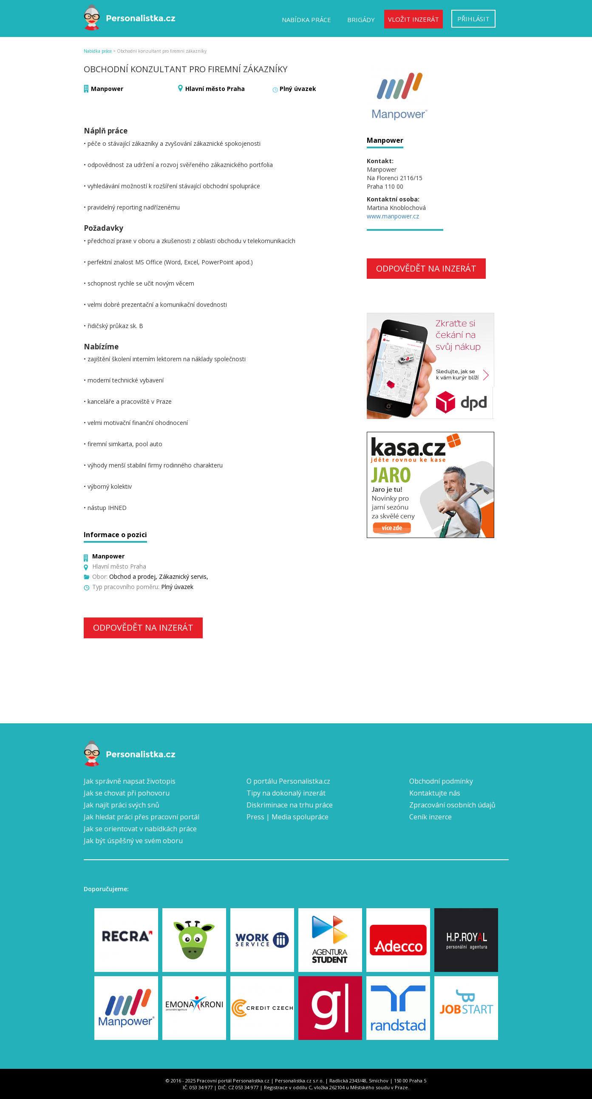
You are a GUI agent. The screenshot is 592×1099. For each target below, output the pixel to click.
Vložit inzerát (413, 19)
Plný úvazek (298, 89)
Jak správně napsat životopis (130, 781)
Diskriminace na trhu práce (289, 805)
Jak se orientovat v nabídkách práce (140, 828)
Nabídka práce (306, 19)
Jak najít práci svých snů (121, 805)
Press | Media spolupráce (287, 816)
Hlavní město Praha (215, 89)
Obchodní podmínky (441, 781)
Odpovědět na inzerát (143, 627)
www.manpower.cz (393, 216)
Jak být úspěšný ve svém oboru (133, 840)
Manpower (107, 89)
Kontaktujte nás (434, 793)
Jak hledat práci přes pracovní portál (141, 816)
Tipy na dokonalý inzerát (286, 793)
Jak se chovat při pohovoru (127, 793)
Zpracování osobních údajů (452, 805)
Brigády (361, 19)
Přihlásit (473, 18)
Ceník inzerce (430, 816)
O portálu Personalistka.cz (288, 781)
